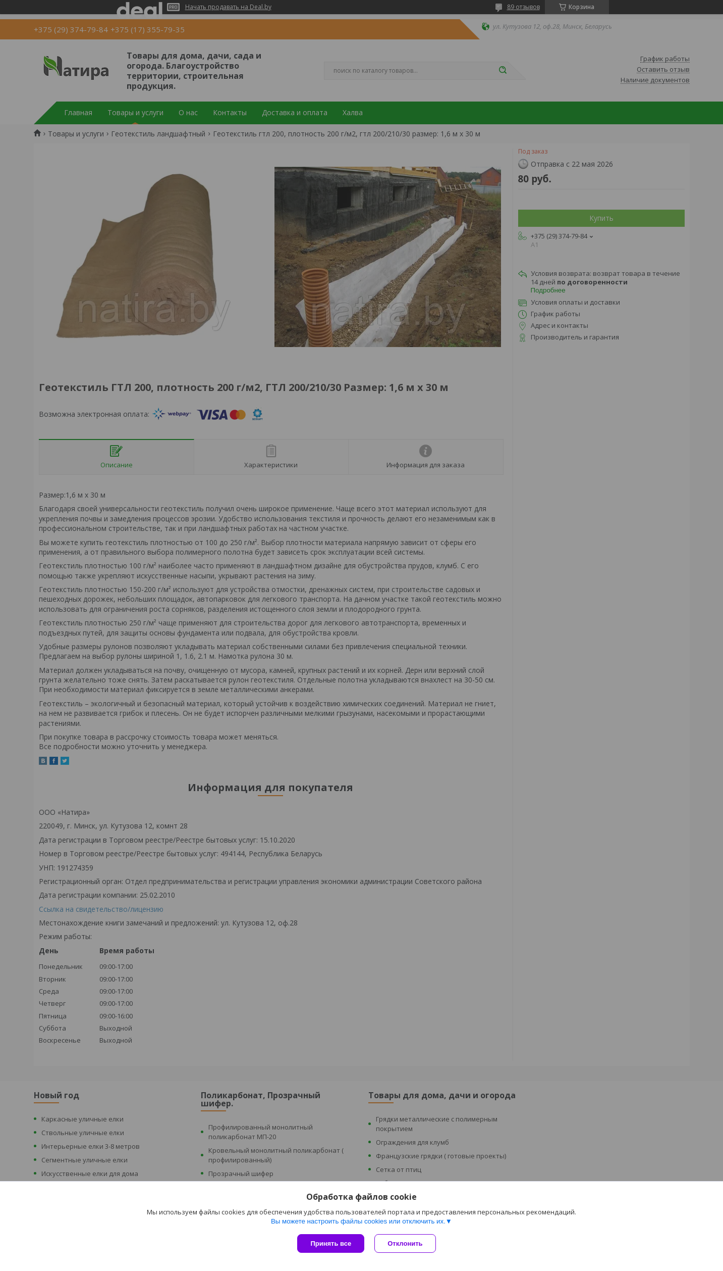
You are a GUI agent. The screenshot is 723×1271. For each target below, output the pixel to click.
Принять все (330, 1243)
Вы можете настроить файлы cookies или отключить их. (358, 1221)
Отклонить (404, 1243)
